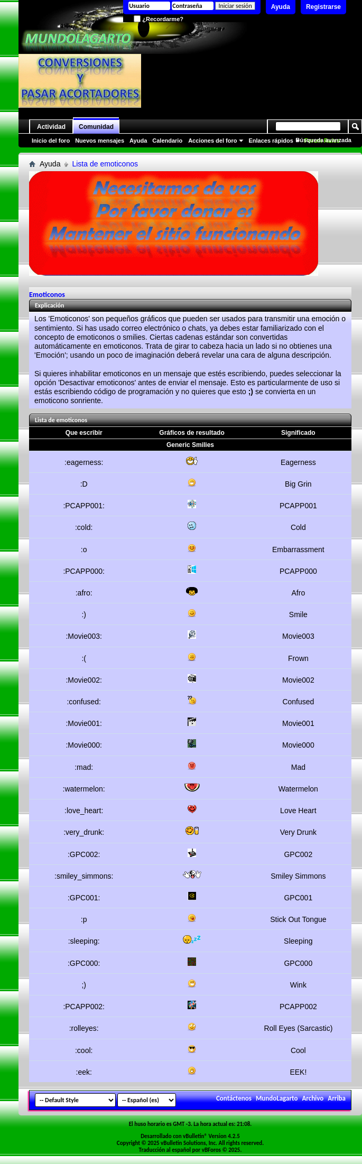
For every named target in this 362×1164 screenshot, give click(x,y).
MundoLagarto (277, 1098)
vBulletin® (195, 1136)
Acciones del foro (212, 140)
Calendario (167, 140)
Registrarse (323, 7)
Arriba (337, 1098)
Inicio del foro (51, 140)
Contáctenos (234, 1098)
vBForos (211, 1150)
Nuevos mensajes (99, 140)
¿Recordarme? (158, 19)
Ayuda (280, 7)
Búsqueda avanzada (323, 140)
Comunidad (96, 127)
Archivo (312, 1098)
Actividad (51, 127)
